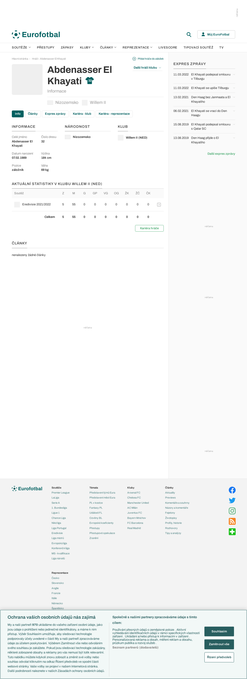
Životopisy (171, 517)
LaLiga (55, 497)
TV (221, 47)
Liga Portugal (59, 528)
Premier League (61, 492)
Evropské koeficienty (101, 522)
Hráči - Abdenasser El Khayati (49, 58)
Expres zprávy (55, 113)
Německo (57, 603)
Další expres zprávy (221, 153)
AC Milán (132, 507)
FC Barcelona (135, 522)
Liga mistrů (58, 538)
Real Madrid (134, 528)
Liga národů (58, 558)
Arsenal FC (133, 492)
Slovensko (58, 583)
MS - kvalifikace (61, 553)
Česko (55, 578)
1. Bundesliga (59, 507)
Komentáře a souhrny (177, 502)
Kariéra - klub (82, 113)
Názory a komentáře (176, 507)
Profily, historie (173, 522)
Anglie (55, 588)
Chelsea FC (134, 497)
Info (18, 113)
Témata (93, 487)
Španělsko (58, 608)
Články (33, 113)
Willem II (94, 103)
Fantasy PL (95, 507)
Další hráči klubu (147, 67)
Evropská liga (59, 543)
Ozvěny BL (95, 517)
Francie (56, 593)
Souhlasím (219, 631)
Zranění (93, 538)
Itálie (54, 598)
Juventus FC (134, 512)
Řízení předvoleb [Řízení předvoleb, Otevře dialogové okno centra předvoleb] (219, 657)
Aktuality (170, 492)
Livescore (168, 47)
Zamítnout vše (219, 644)
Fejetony (170, 512)
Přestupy (46, 47)
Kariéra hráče (149, 228)
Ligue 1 (56, 512)
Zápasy (67, 47)
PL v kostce (96, 502)
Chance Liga (59, 517)
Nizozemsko (62, 102)
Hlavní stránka (20, 58)
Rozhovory (171, 528)
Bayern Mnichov (136, 517)
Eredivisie (57, 533)
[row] (88, 204)
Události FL (95, 512)
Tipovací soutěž (198, 47)
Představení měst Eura (102, 497)
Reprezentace (137, 47)
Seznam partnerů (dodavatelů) (135, 647)
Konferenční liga (61, 548)
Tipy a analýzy (173, 533)
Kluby (87, 47)
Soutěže (21, 47)
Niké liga (56, 522)
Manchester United (138, 502)
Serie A (56, 502)
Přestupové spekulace (102, 533)
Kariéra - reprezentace (114, 113)
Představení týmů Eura (102, 492)
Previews (170, 497)
